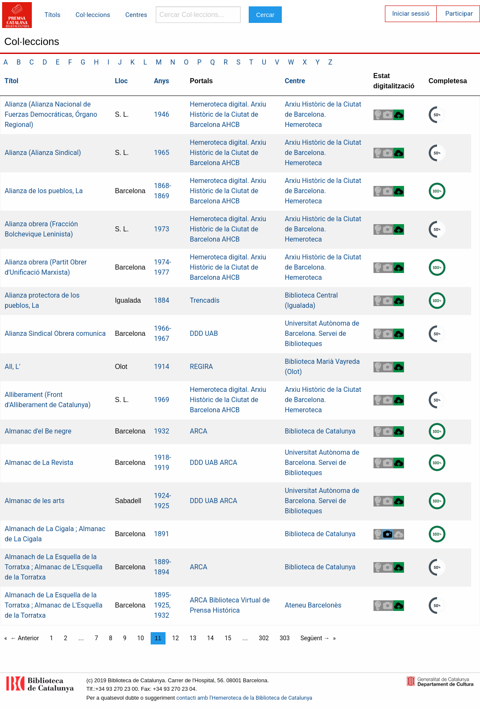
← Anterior (25, 638)
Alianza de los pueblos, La (44, 191)
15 (228, 638)
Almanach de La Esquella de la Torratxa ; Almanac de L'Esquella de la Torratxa (53, 567)
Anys (161, 81)
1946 (161, 114)
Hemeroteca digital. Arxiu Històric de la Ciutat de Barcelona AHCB (228, 114)
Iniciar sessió (410, 13)
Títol (12, 81)
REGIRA (201, 367)
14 (210, 638)
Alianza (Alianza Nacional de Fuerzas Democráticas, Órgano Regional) (51, 114)
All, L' (12, 367)
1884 (161, 300)
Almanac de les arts (35, 501)
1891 (161, 534)
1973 (161, 229)
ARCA (198, 431)
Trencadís (204, 300)
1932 (161, 431)
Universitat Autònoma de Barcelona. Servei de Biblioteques (322, 333)
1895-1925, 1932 (162, 605)
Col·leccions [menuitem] (93, 15)
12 (175, 638)
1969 (161, 400)
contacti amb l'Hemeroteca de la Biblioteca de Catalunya (244, 698)
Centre (295, 81)
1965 (161, 153)
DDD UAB (204, 333)
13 (193, 638)
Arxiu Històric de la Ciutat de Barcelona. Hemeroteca (323, 114)
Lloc (121, 81)
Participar (459, 13)
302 (264, 638)
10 (140, 638)
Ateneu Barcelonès (313, 605)
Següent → (315, 638)
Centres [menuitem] (136, 15)
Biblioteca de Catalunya (320, 431)
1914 (161, 367)
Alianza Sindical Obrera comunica (55, 333)
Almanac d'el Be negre (38, 431)
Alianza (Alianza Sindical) (43, 153)
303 (285, 638)
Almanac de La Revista (39, 463)
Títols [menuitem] (52, 15)
